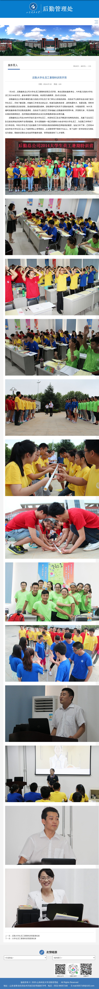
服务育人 (83, 66)
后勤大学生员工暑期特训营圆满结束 (26, 936)
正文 (89, 66)
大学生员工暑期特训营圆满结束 (24, 938)
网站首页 (76, 66)
